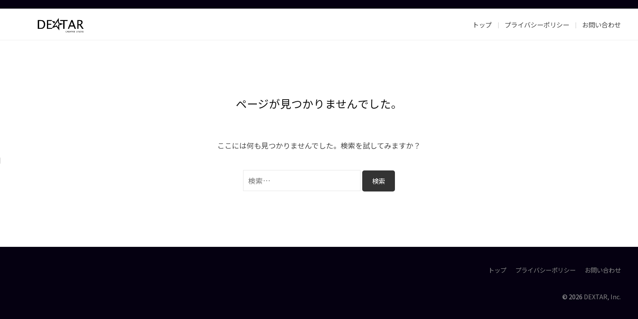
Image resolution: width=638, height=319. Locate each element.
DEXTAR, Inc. (602, 296)
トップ (482, 24)
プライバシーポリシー (537, 24)
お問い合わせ (601, 24)
